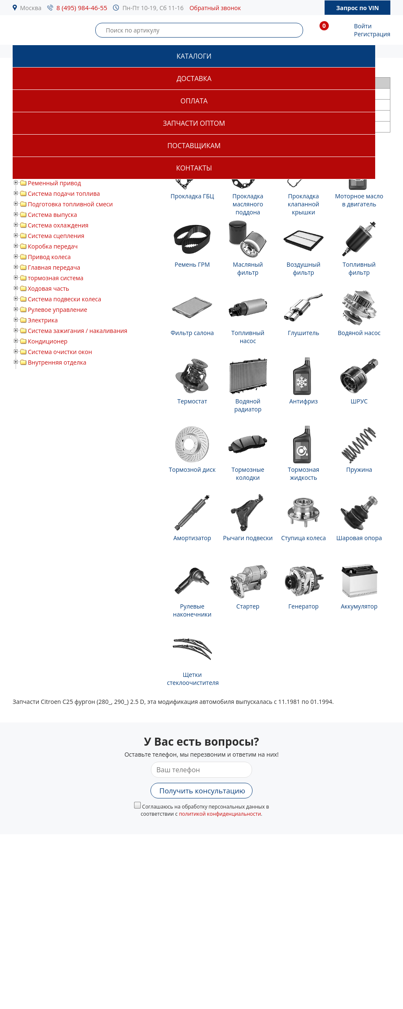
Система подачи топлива (64, 193)
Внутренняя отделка (57, 362)
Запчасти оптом (194, 123)
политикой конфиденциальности (220, 813)
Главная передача (54, 267)
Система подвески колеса (64, 299)
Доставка (194, 78)
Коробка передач (53, 246)
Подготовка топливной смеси (70, 204)
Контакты (194, 168)
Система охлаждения (58, 225)
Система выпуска (52, 215)
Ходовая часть (48, 288)
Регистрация (372, 34)
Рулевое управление (57, 310)
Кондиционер (47, 341)
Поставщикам (193, 145)
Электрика (43, 320)
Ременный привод (54, 183)
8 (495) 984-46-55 (81, 7)
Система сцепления (56, 236)
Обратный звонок (215, 8)
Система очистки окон (60, 352)
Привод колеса (49, 257)
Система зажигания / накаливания (77, 331)
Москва (31, 8)
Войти (363, 26)
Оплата (193, 100)
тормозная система (55, 278)
